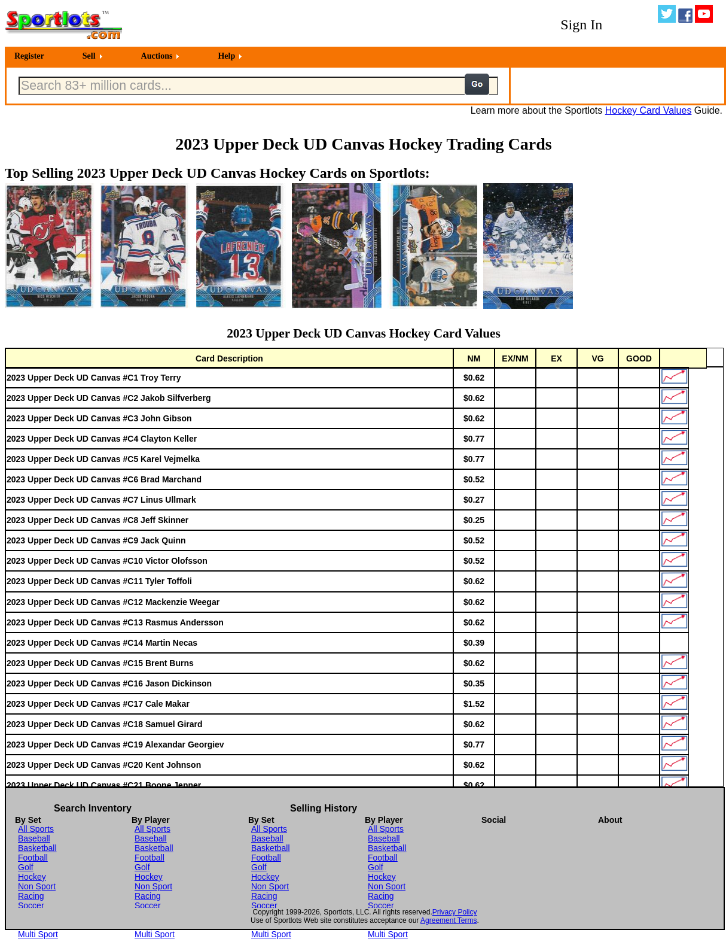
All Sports (36, 829)
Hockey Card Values (648, 110)
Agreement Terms (448, 920)
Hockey (32, 877)
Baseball (34, 838)
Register (29, 55)
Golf (25, 867)
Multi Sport (38, 934)
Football (33, 857)
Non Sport (37, 886)
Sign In (581, 24)
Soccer (31, 905)
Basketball (37, 848)
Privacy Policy (454, 912)
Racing (31, 896)
